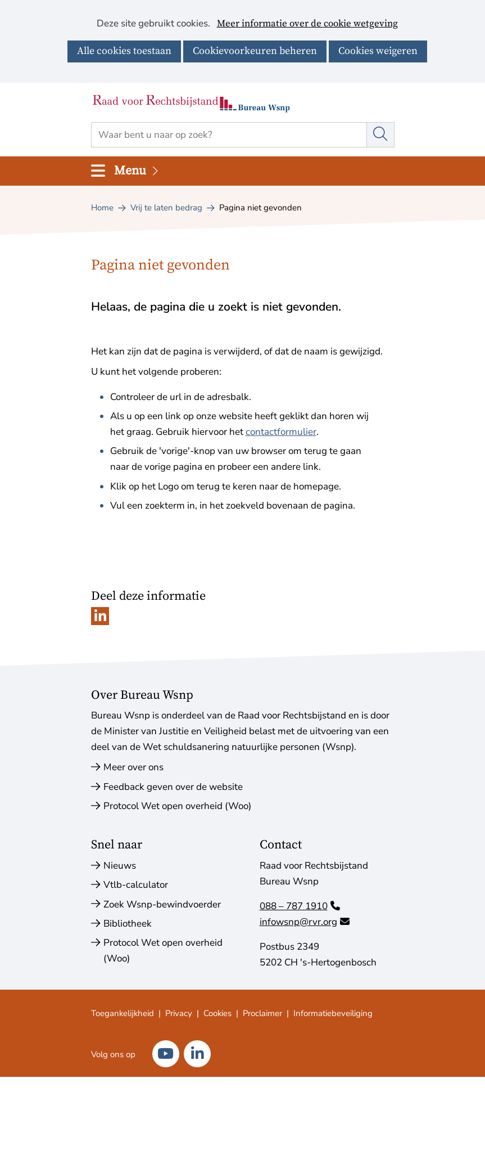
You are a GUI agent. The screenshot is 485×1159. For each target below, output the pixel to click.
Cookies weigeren (378, 50)
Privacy (178, 1013)
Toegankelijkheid (122, 1013)
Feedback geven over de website (173, 786)
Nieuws (119, 865)
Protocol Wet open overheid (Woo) (177, 805)
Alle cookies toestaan (124, 50)
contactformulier (281, 431)
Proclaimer (262, 1013)
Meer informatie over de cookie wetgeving (307, 24)
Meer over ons (133, 767)
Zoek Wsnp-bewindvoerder (162, 904)
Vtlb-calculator (135, 884)
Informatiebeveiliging (333, 1013)
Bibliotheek (127, 923)
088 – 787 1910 (300, 906)
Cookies (217, 1013)
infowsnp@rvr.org (305, 921)
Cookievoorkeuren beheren (255, 50)
